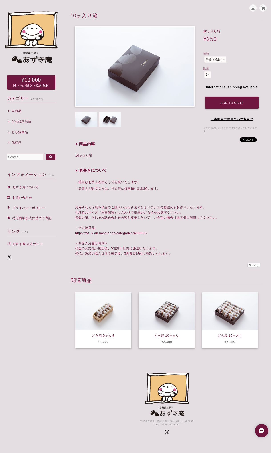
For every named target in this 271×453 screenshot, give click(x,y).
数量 (206, 68)
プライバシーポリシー (28, 208)
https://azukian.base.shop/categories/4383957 (111, 233)
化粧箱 (16, 142)
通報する (254, 265)
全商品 (16, 111)
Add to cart (231, 102)
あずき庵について (25, 187)
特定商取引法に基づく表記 (32, 218)
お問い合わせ (22, 197)
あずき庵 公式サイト (27, 244)
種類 (206, 53)
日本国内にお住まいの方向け (232, 119)
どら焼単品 (20, 132)
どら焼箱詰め (21, 121)
